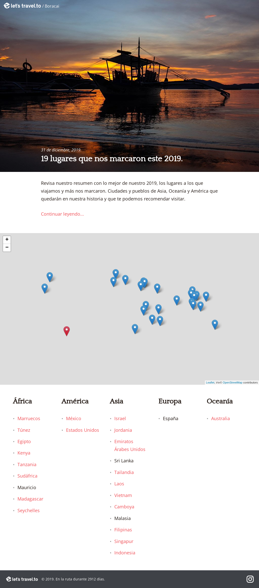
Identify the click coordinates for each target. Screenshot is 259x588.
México (73, 418)
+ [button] (7, 240)
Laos (119, 484)
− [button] (7, 248)
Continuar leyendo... (62, 214)
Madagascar (30, 499)
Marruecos (28, 418)
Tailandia (124, 472)
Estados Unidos (82, 430)
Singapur (123, 541)
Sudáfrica (27, 476)
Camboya (124, 507)
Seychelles (28, 510)
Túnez (23, 430)
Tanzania (26, 464)
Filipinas (123, 530)
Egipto (24, 441)
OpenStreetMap (233, 382)
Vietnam (123, 495)
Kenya (23, 453)
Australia (220, 418)
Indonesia (124, 553)
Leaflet (210, 382)
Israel (120, 418)
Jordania (123, 430)
